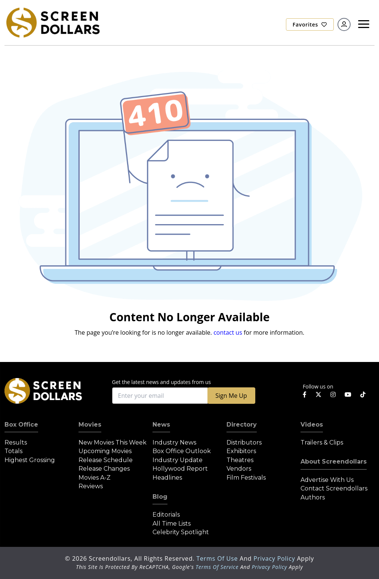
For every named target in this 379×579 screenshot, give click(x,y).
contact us (227, 332)
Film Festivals (246, 477)
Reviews (90, 486)
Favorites (310, 24)
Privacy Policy (275, 558)
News (161, 424)
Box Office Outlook (181, 451)
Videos (312, 424)
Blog (159, 496)
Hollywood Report (180, 468)
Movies (89, 424)
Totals (13, 451)
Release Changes (104, 468)
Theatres (240, 460)
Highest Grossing (29, 460)
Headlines (167, 477)
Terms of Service (216, 566)
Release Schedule (105, 460)
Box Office (21, 424)
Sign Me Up (231, 395)
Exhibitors (241, 451)
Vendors (239, 468)
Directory (242, 424)
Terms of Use (218, 558)
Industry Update (177, 460)
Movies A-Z (94, 477)
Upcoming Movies (105, 451)
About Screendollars (334, 461)
